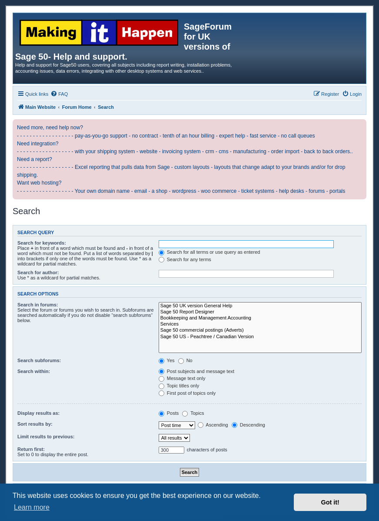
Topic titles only (179, 385)
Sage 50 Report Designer (260, 312)
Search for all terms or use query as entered (209, 252)
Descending (248, 424)
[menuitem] (59, 94)
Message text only (182, 378)
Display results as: (38, 413)
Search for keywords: (41, 242)
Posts (169, 413)
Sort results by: (35, 424)
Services (260, 324)
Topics (193, 413)
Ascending (213, 424)
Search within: (33, 371)
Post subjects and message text (196, 371)
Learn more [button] (32, 507)
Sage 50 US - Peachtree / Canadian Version (260, 337)
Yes (167, 360)
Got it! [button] (330, 502)
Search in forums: (37, 304)
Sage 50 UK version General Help (260, 306)
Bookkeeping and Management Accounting (260, 318)
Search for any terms (185, 259)
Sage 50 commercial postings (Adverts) (260, 330)
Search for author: (38, 272)
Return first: (31, 449)
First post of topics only (187, 393)
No (185, 360)
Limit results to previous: (45, 436)
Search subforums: (39, 360)
